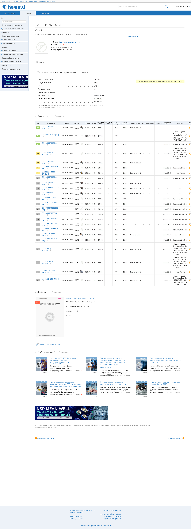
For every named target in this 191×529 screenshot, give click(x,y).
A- (38, 178)
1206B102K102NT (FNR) (50, 279)
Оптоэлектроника (8, 40)
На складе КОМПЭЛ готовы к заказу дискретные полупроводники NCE (63, 360)
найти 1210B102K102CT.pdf (50, 344)
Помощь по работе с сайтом (110, 514)
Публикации (10, 13)
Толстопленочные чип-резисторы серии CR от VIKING (164, 383)
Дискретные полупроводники (13, 29)
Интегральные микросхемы (12, 25)
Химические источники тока (12, 54)
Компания (45, 13)
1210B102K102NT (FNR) (50, 135)
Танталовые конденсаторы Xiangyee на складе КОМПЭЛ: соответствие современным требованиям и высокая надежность (113, 362)
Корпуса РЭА (6, 65)
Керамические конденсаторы (70, 42)
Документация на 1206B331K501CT (80, 298)
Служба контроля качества (111, 510)
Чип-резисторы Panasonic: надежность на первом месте (113, 383)
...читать (78, 371)
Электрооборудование (10, 58)
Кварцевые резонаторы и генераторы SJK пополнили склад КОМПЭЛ (165, 360)
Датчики (5, 47)
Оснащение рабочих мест (11, 62)
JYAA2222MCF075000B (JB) (175, 438)
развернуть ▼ (133, 36)
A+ (38, 153)
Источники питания (9, 51)
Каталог (28, 13)
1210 (61, 44)
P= (38, 144)
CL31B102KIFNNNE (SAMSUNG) (48, 235)
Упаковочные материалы (11, 69)
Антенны (5, 32)
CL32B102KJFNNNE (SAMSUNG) (48, 173)
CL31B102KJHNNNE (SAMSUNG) (49, 272)
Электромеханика (8, 43)
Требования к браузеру (112, 516)
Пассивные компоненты (10, 36)
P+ (38, 128)
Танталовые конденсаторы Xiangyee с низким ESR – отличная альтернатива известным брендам (65, 384)
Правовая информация (112, 519)
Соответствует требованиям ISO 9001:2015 (95, 526)
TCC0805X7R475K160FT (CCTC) (45, 438)
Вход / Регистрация (182, 6)
